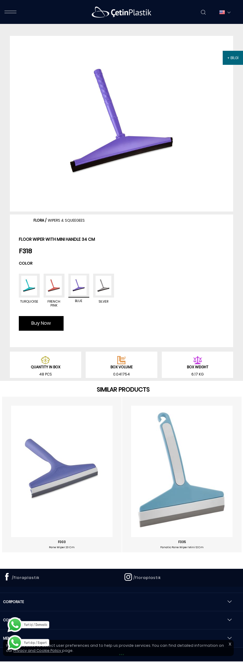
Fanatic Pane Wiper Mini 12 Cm (182, 547)
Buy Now (41, 323)
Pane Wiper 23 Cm (62, 547)
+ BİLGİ (233, 57)
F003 (62, 542)
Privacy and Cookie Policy (37, 650)
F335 (182, 542)
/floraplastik (25, 577)
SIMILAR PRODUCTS (123, 389)
